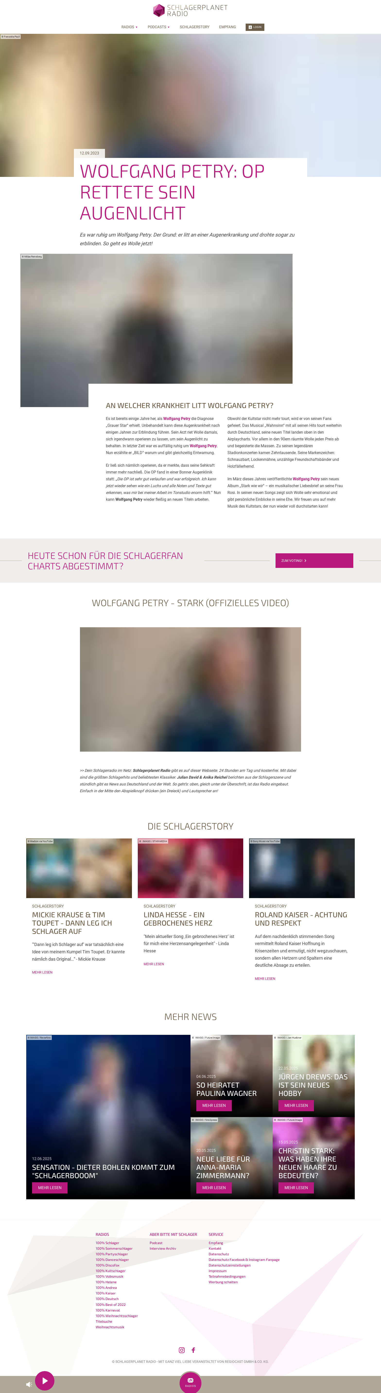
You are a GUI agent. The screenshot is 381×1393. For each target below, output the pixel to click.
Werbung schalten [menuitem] (223, 1282)
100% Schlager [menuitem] (107, 1243)
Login (255, 27)
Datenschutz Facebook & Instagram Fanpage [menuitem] (244, 1259)
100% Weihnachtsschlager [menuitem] (117, 1316)
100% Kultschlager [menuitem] (111, 1271)
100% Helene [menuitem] (106, 1282)
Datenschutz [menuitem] (219, 1254)
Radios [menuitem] (129, 27)
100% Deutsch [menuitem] (107, 1299)
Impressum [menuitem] (218, 1271)
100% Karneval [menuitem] (108, 1310)
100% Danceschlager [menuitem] (112, 1259)
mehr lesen (42, 972)
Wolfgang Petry (176, 418)
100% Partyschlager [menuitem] (112, 1254)
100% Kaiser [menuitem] (106, 1293)
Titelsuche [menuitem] (104, 1321)
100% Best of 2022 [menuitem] (111, 1304)
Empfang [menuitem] (227, 27)
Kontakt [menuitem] (215, 1248)
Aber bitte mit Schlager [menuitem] (173, 1234)
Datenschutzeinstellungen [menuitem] (230, 1265)
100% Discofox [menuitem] (108, 1265)
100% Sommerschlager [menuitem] (114, 1248)
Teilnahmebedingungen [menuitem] (227, 1276)
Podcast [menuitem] (156, 1243)
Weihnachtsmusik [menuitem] (110, 1327)
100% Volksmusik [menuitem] (109, 1276)
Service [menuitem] (216, 1234)
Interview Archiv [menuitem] (163, 1248)
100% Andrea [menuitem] (106, 1287)
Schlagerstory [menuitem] (194, 27)
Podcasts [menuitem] (159, 27)
